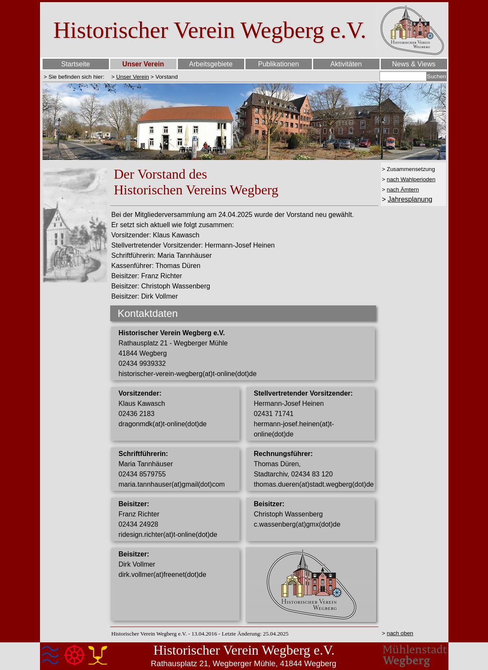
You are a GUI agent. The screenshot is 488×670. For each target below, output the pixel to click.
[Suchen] (403, 76)
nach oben (400, 633)
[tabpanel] (75, 76)
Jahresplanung (410, 199)
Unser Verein (132, 77)
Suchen (436, 76)
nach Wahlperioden (411, 179)
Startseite (75, 64)
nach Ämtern (403, 189)
